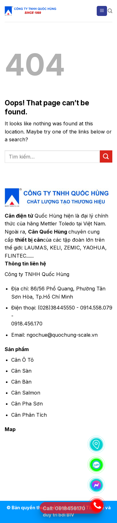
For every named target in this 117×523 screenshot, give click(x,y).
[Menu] (102, 11)
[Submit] (106, 156)
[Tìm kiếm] (110, 11)
